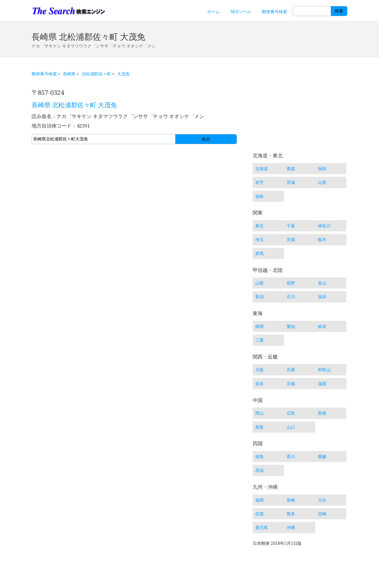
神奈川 (324, 225)
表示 (206, 139)
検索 (339, 11)
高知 (259, 470)
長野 (291, 283)
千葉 (291, 225)
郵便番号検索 (274, 11)
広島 (291, 413)
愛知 (291, 326)
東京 (259, 225)
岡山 (259, 413)
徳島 (259, 456)
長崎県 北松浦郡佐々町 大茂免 (74, 105)
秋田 (322, 168)
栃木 (322, 239)
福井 (322, 296)
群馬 (259, 253)
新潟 (259, 296)
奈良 (259, 383)
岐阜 (322, 326)
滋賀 (322, 383)
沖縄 (291, 527)
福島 (259, 196)
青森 (291, 168)
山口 (291, 427)
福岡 (259, 500)
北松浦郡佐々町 (96, 73)
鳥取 (259, 427)
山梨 (259, 283)
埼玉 (259, 239)
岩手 (259, 182)
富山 (322, 283)
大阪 (259, 369)
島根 (322, 413)
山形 (322, 182)
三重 (259, 340)
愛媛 (322, 456)
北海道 (261, 168)
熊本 (291, 513)
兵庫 (291, 369)
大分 (322, 500)
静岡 (259, 326)
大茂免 (123, 73)
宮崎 (322, 513)
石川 (291, 296)
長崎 (291, 500)
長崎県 (69, 73)
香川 (291, 456)
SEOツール (241, 11)
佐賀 (259, 513)
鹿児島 (261, 527)
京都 (291, 383)
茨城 (291, 239)
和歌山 (324, 369)
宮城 (291, 182)
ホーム (213, 11)
